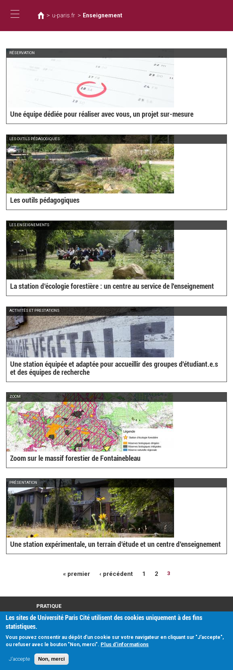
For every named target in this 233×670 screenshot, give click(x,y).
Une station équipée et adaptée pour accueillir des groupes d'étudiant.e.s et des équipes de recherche (111, 369)
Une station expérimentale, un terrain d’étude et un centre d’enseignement (104, 545)
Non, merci (51, 659)
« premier (79, 573)
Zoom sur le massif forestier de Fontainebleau (68, 459)
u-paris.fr (61, 15)
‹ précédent (115, 573)
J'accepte (19, 659)
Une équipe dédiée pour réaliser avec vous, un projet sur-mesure (92, 115)
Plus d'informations (125, 644)
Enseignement (96, 15)
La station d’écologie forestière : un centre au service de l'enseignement (101, 287)
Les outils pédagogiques (41, 201)
